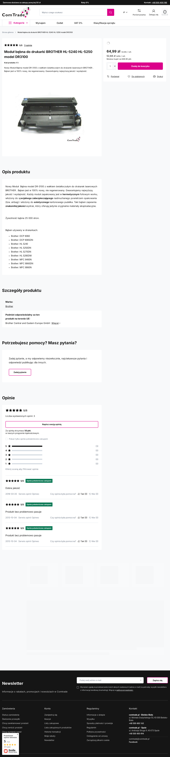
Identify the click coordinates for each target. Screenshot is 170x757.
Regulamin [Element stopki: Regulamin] (91, 727)
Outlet (60, 23)
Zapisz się (157, 680)
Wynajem (41, 23)
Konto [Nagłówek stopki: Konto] (47, 708)
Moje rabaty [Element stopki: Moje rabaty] (49, 736)
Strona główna (8, 32)
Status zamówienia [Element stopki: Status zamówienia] (10, 715)
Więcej (55, 323)
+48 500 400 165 (159, 2)
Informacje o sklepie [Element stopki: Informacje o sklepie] (96, 715)
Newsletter (12, 683)
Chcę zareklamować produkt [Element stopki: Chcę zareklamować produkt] (15, 723)
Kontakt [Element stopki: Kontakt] (5, 736)
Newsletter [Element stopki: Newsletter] (49, 740)
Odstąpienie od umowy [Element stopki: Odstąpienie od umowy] (97, 736)
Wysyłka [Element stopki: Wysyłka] (90, 719)
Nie (93, 494)
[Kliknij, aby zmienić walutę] (126, 12)
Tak (82, 494)
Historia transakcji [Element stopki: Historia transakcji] (52, 732)
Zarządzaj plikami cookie (98, 740)
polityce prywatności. (124, 690)
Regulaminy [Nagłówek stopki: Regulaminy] (93, 708)
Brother (9, 306)
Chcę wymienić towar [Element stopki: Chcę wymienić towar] (12, 732)
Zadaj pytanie (20, 372)
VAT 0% (78, 23)
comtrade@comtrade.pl (139, 739)
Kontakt (133, 708)
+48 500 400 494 (136, 733)
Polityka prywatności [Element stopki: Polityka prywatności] (96, 732)
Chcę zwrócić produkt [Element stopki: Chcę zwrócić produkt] (12, 727)
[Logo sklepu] (16, 12)
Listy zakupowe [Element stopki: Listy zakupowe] (51, 723)
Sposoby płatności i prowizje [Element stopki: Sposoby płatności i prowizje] (100, 723)
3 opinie (28, 45)
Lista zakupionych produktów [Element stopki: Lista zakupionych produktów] (57, 727)
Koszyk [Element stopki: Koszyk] (47, 719)
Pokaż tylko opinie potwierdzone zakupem (28, 439)
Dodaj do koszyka (140, 66)
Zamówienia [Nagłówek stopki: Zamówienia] (8, 708)
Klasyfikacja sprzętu (104, 23)
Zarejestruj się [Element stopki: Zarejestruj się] (50, 715)
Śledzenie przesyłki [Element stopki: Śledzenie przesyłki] (11, 719)
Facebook (133, 742)
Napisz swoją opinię (51, 424)
